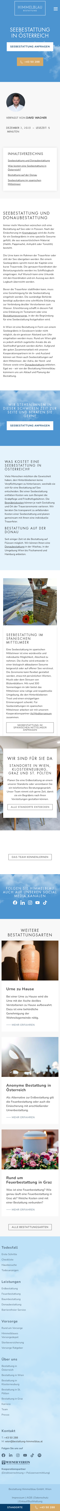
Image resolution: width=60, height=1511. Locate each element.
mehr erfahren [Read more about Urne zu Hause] (23, 1025)
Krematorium (29, 233)
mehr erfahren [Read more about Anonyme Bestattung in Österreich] (23, 1117)
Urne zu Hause (20, 988)
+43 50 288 (11, 1437)
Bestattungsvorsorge (15, 315)
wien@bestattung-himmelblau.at (24, 1441)
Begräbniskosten (14, 502)
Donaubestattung (34, 364)
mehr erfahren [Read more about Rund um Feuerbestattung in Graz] (23, 1209)
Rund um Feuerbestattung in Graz (29, 1180)
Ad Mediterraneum (41, 713)
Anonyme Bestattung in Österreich (28, 1087)
